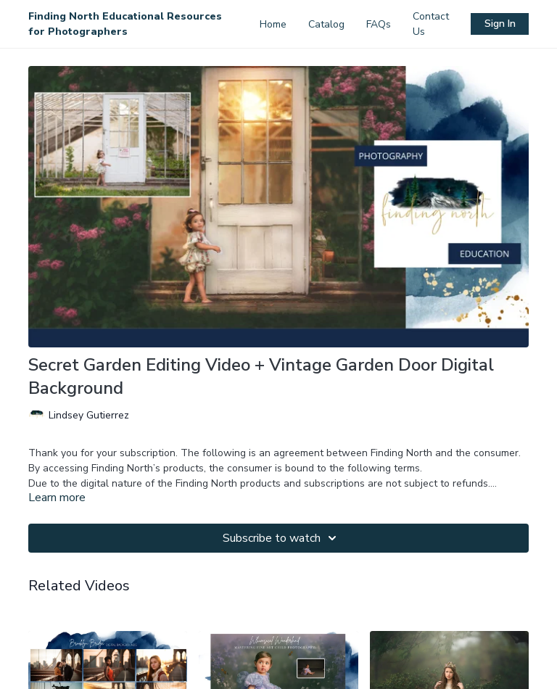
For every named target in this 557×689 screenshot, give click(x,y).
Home (273, 24)
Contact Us (431, 23)
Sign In (500, 23)
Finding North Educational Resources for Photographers (125, 23)
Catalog (326, 24)
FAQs (378, 24)
